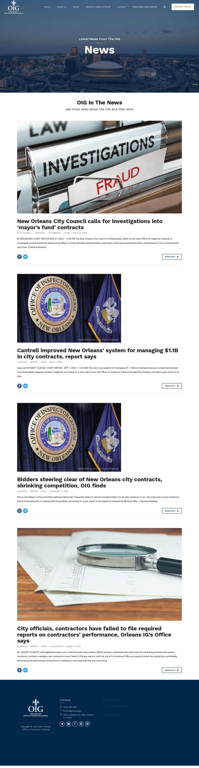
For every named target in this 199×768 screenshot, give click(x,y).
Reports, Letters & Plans (98, 7)
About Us (61, 7)
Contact (121, 7)
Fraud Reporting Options (144, 7)
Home (47, 7)
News (76, 7)
